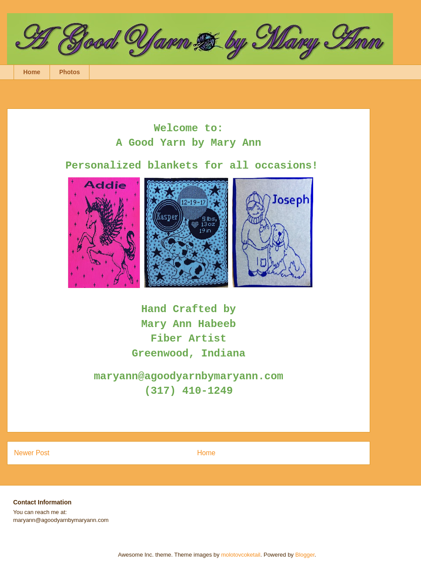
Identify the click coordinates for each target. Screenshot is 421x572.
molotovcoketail (240, 554)
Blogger (304, 554)
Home (31, 72)
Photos (69, 72)
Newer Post (32, 453)
